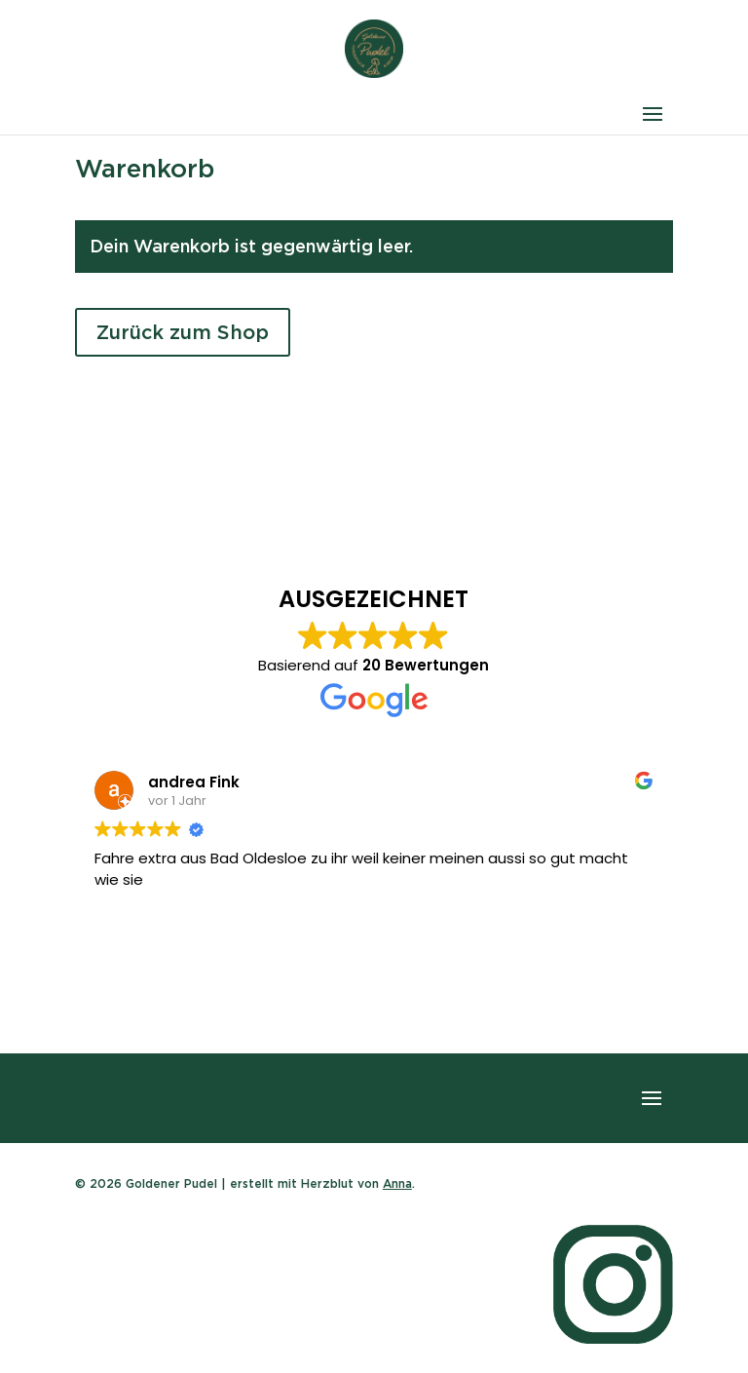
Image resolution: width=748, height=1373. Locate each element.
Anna (397, 1183)
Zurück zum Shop (182, 332)
